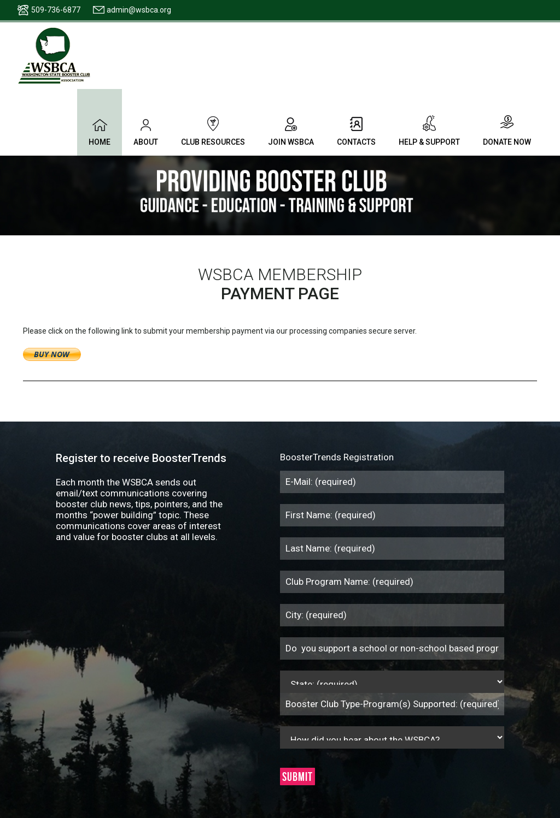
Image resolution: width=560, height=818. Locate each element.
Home (99, 130)
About (145, 130)
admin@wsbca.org (139, 9)
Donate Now (507, 130)
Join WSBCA (291, 130)
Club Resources (213, 130)
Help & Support (429, 130)
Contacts (356, 130)
